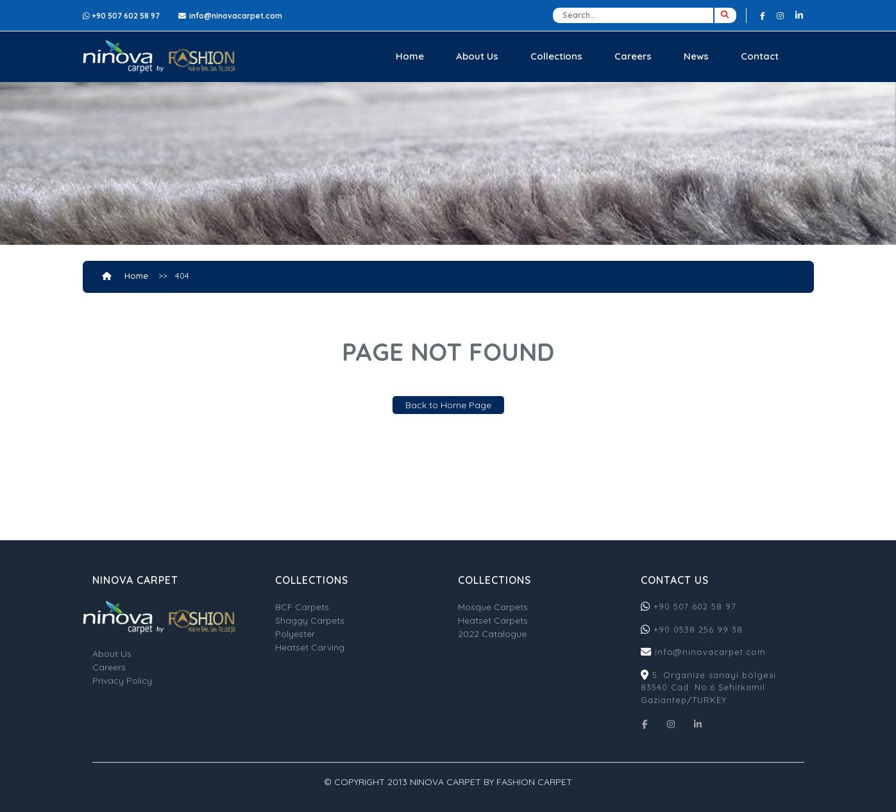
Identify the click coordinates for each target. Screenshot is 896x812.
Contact (760, 56)
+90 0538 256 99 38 (698, 629)
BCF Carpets (302, 607)
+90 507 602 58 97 (693, 606)
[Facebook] (762, 15)
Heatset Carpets (493, 620)
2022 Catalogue (492, 634)
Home (410, 56)
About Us (477, 56)
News (696, 56)
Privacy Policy (122, 680)
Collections (556, 56)
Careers (633, 56)
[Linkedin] (799, 15)
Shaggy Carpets (309, 620)
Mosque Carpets (493, 607)
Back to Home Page (448, 405)
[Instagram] (780, 15)
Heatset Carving (309, 647)
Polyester (295, 634)
